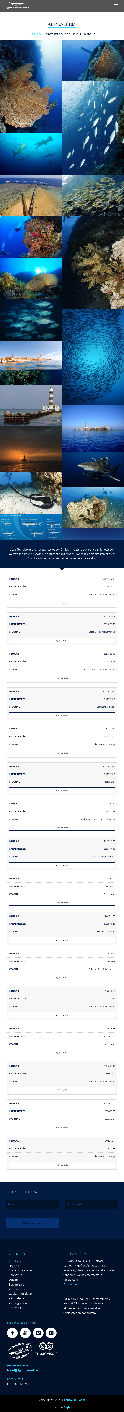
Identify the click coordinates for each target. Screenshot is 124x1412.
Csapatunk (16, 1274)
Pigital (68, 1406)
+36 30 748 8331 (17, 1364)
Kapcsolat (16, 1307)
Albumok (36, 34)
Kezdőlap (15, 1260)
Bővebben (70, 1283)
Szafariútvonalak (21, 1269)
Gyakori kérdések (21, 1293)
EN (15, 1383)
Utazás (13, 1279)
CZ (26, 1383)
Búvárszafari (17, 1283)
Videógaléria (18, 1302)
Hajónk (14, 1265)
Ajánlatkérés (62, 603)
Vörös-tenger (18, 1288)
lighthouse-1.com (73, 1399)
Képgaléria (16, 1297)
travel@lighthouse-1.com (24, 1369)
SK (21, 1383)
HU (9, 1383)
